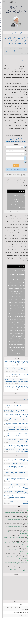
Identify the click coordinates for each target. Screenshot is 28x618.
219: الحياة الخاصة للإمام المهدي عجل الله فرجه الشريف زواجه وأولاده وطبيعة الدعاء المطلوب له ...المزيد (15, 441)
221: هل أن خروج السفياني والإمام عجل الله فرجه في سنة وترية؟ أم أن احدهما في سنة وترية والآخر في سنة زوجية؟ (14, 40)
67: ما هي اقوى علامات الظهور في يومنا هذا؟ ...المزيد (14, 405)
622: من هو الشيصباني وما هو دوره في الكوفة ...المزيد (14, 418)
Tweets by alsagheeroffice (21, 399)
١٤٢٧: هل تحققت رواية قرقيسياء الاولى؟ (17, 484)
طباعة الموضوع (7, 50)
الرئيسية (18, 32)
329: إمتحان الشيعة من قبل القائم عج (17, 374)
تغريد (20, 60)
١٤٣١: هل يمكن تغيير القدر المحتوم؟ (18, 463)
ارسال (14, 165)
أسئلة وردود (11, 32)
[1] (11, 94)
